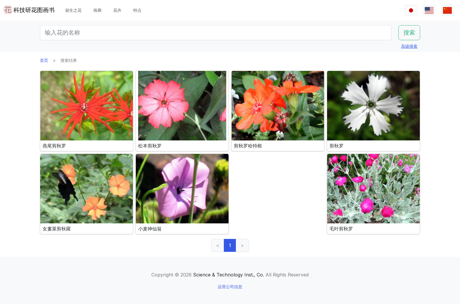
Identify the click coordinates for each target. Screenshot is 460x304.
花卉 (117, 10)
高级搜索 (409, 46)
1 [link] (230, 245)
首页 (44, 60)
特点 (137, 10)
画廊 (97, 10)
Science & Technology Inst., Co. (228, 275)
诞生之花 (73, 10)
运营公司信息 (230, 286)
